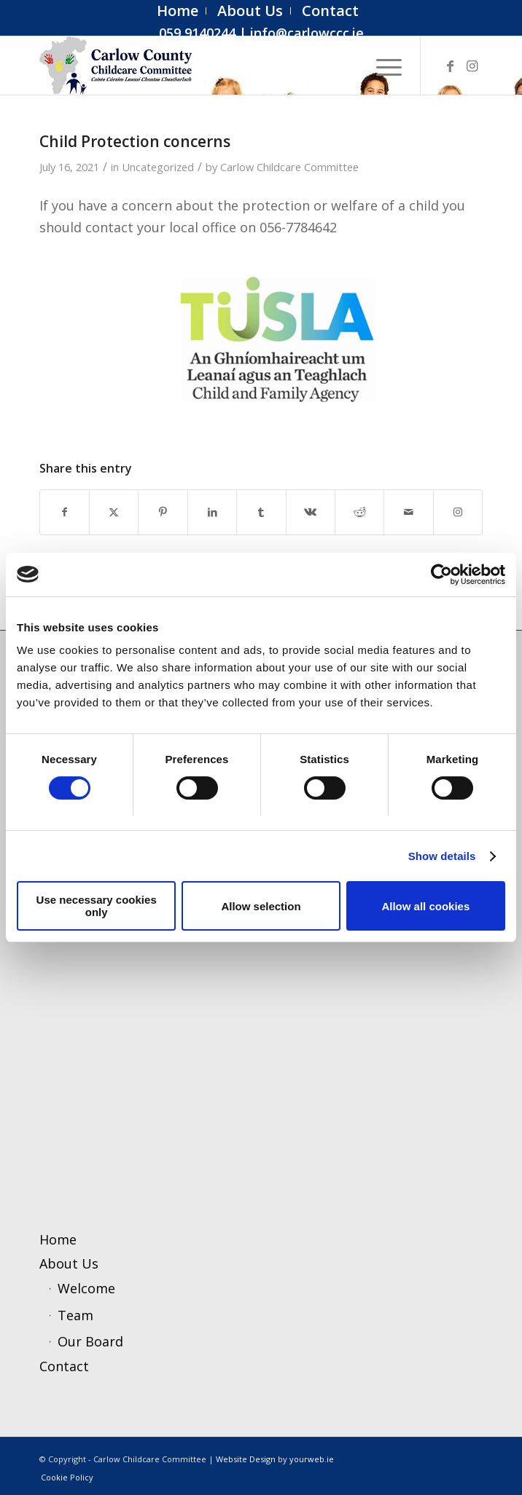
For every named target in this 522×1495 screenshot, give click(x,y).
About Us (68, 1263)
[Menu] (382, 65)
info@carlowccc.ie (307, 33)
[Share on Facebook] (64, 512)
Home (58, 1239)
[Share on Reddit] (359, 512)
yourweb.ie (311, 1458)
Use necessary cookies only (96, 906)
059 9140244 (197, 33)
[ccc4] (216, 65)
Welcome (86, 1288)
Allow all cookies (425, 906)
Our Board (90, 1341)
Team (75, 1315)
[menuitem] (177, 11)
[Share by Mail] (408, 512)
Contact (64, 1366)
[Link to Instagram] (472, 66)
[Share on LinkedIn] (212, 512)
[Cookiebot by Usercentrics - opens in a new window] (441, 574)
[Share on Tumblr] (261, 512)
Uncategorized (158, 166)
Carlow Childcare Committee (289, 166)
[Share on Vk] (311, 512)
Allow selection (260, 906)
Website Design (246, 1458)
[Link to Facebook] (450, 66)
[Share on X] (114, 512)
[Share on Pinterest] (163, 512)
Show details (442, 856)
